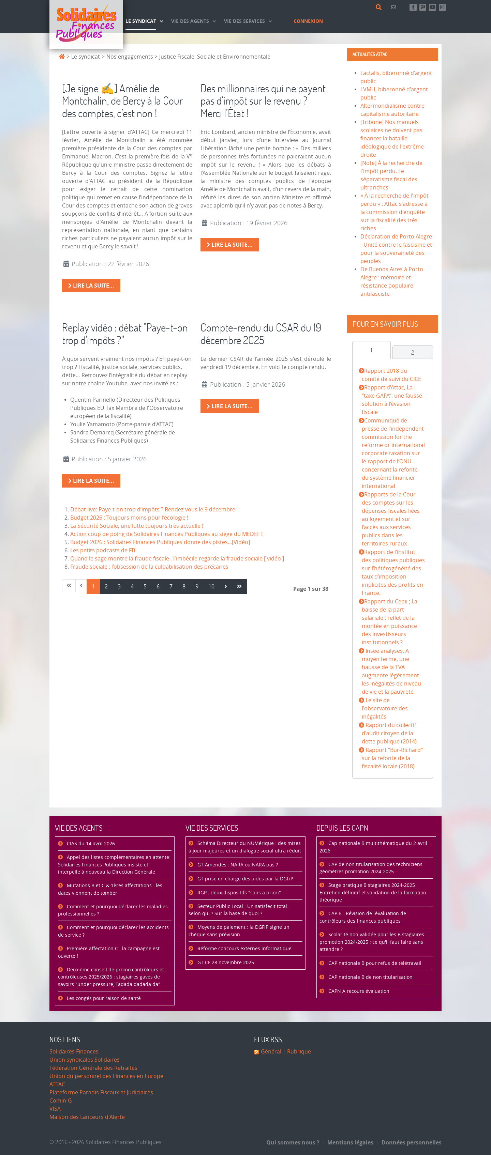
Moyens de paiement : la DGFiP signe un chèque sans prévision (239, 931)
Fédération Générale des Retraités (93, 1068)
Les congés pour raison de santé (103, 998)
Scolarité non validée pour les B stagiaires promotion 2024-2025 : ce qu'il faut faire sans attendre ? (371, 942)
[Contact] (394, 7)
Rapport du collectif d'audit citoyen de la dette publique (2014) (389, 733)
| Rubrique (296, 1051)
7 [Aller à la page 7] (171, 586)
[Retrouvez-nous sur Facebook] (413, 7)
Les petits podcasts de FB (102, 550)
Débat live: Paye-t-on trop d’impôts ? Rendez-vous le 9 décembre (152, 509)
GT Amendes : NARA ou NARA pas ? (237, 865)
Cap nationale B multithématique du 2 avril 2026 (373, 847)
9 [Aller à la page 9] (196, 586)
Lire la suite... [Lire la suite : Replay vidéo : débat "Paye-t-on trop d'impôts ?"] (91, 480)
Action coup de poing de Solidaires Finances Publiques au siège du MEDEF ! (166, 534)
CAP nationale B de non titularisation (370, 977)
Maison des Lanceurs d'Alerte (87, 1117)
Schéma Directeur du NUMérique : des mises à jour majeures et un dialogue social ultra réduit (245, 847)
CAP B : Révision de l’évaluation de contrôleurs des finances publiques (362, 917)
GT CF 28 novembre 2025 (225, 963)
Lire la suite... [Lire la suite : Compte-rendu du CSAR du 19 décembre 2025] (230, 406)
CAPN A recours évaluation (358, 991)
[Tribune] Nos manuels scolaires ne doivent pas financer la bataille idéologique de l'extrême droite (392, 138)
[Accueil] (86, 24)
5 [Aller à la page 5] (145, 586)
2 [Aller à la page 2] (106, 586)
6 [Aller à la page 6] (158, 586)
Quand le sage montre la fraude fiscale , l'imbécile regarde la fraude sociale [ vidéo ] (177, 558)
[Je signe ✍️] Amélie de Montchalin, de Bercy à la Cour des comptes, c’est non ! (122, 100)
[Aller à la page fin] (239, 586)
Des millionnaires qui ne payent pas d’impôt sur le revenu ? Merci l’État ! (263, 100)
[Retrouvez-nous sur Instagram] (442, 7)
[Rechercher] (380, 7)
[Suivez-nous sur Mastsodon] (423, 7)
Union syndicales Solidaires (84, 1060)
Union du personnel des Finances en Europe (106, 1076)
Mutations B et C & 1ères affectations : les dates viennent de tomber (110, 889)
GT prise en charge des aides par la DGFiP (244, 879)
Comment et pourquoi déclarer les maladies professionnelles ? (113, 910)
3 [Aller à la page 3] (119, 586)
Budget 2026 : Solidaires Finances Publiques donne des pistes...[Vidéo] (160, 542)
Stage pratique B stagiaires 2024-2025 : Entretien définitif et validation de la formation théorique (372, 892)
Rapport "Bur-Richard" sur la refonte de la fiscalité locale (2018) (392, 758)
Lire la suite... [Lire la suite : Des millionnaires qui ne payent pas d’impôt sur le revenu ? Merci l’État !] (230, 244)
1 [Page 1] (93, 586)
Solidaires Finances (74, 1051)
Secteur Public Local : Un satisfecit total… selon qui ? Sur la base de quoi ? (240, 910)
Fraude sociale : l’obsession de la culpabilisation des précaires (149, 567)
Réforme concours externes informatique (244, 949)
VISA (55, 1109)
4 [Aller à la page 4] (132, 586)
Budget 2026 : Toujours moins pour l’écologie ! (129, 517)
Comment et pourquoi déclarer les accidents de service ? (113, 931)
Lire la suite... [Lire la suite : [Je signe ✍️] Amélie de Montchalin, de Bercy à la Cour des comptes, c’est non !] (91, 285)
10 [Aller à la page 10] (211, 586)
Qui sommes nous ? (292, 1142)
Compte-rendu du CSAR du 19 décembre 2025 (260, 333)
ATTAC (57, 1084)
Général (271, 1051)
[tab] (371, 350)
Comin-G (60, 1100)
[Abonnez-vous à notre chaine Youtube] (432, 7)
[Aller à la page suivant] (225, 586)
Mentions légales (348, 1142)
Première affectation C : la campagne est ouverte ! (109, 952)
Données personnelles (409, 1142)
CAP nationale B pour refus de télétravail (374, 963)
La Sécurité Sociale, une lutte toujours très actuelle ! (136, 526)
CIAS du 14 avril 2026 (90, 844)
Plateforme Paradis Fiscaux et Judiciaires (101, 1092)
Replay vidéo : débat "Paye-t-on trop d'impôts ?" (125, 333)
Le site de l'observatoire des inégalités (385, 708)
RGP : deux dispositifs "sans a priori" (238, 893)
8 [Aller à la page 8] (183, 586)
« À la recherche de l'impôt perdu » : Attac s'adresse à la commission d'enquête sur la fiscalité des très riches (394, 212)
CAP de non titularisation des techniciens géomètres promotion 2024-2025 (370, 868)
